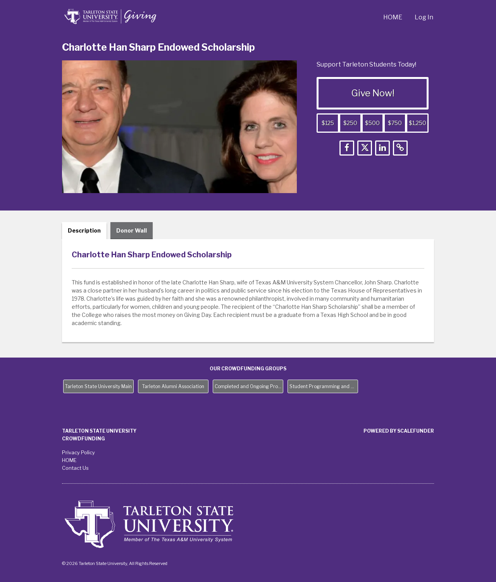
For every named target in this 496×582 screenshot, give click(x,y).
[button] (346, 148)
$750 (395, 123)
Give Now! (372, 93)
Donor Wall (131, 230)
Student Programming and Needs (323, 386)
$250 (350, 123)
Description (84, 230)
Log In (424, 17)
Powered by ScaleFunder (398, 431)
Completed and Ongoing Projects (249, 386)
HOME (392, 17)
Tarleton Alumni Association (173, 386)
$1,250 (417, 123)
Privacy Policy (78, 452)
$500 (372, 123)
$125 (328, 123)
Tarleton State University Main (98, 386)
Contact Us (75, 468)
